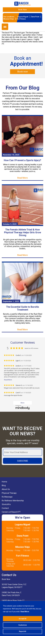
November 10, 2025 (11, 155)
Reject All (22, 631)
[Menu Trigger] (5, 27)
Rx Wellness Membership (13, 500)
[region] (22, 618)
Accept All (22, 619)
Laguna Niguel (22, 17)
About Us (6, 489)
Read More (25, 611)
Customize (22, 625)
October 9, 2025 (10, 224)
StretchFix (6, 504)
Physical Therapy (9, 493)
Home (4, 481)
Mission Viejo (8, 19)
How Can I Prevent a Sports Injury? (22, 160)
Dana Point (35, 17)
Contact (5, 508)
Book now (22, 71)
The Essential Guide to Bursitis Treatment (22, 308)
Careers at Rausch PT (11, 512)
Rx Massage (7, 497)
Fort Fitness (21, 19)
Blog (4, 485)
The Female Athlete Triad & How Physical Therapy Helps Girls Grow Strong (22, 232)
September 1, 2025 (11, 301)
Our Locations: (9, 17)
